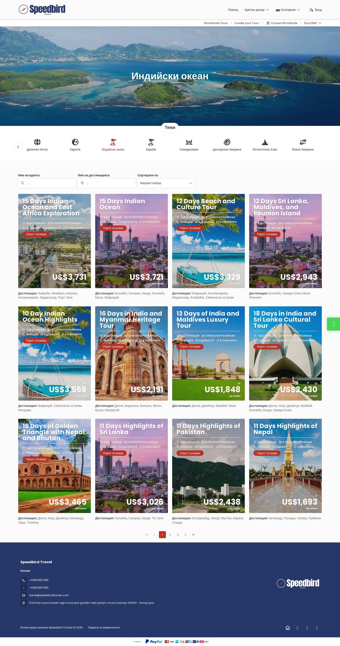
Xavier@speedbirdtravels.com (49, 595)
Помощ (233, 10)
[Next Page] (185, 534)
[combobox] (106, 183)
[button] (18, 147)
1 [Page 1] (162, 535)
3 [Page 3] (178, 535)
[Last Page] (193, 534)
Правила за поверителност (104, 627)
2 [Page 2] (170, 535)
